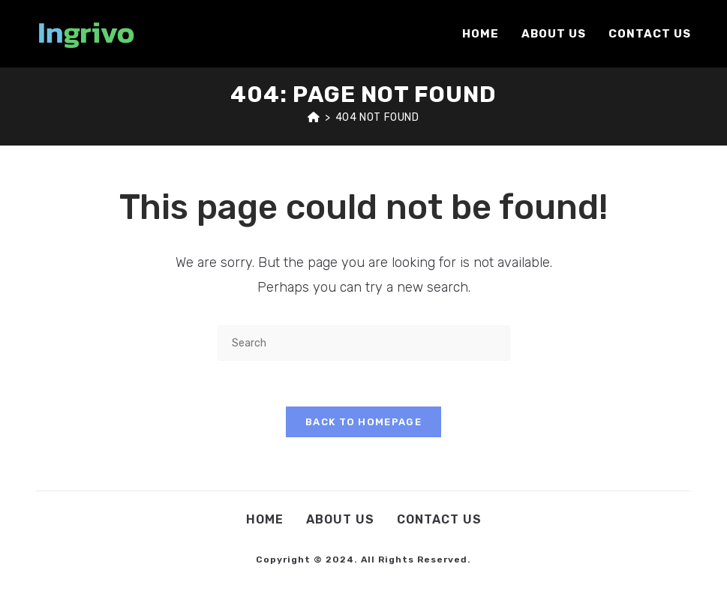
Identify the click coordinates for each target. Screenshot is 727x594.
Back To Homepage (363, 422)
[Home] (314, 117)
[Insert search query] (364, 343)
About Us (340, 519)
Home (265, 519)
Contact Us (439, 519)
